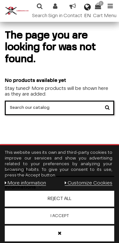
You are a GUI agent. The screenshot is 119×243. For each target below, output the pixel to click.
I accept (59, 216)
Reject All (59, 198)
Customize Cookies (88, 183)
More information (25, 183)
